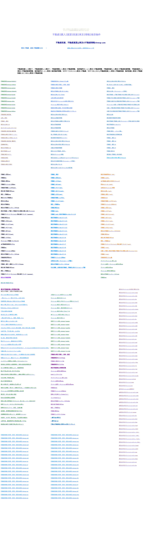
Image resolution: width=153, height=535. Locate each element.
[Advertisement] (80, 38)
